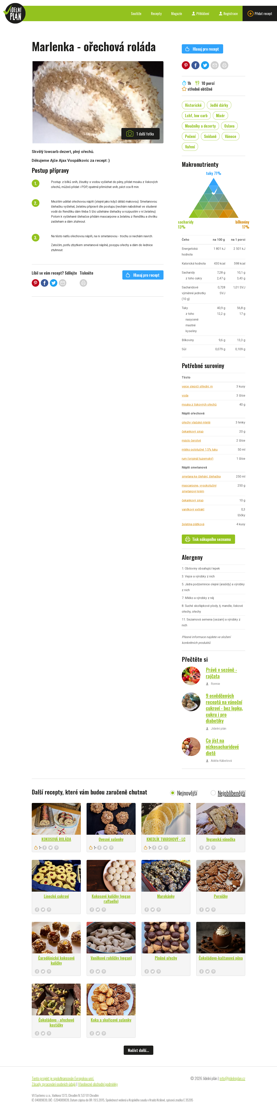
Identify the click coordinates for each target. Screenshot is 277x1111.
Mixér (220, 115)
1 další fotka (140, 133)
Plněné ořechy (166, 958)
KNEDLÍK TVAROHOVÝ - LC (166, 839)
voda (185, 395)
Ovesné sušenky (111, 839)
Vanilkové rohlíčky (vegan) (111, 958)
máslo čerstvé (191, 440)
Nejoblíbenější (231, 793)
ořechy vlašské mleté (196, 422)
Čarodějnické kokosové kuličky (56, 960)
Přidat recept (259, 13)
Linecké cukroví (56, 896)
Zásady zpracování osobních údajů (54, 1084)
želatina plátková (193, 524)
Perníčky (221, 896)
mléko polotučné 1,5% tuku (200, 449)
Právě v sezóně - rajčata (221, 672)
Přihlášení (200, 13)
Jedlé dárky (219, 105)
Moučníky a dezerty (200, 126)
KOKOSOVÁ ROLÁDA (56, 839)
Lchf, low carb (196, 115)
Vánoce (230, 136)
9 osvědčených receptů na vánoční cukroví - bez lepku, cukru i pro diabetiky (224, 708)
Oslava (229, 126)
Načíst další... (138, 1050)
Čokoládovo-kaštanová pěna (221, 958)
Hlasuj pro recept (142, 275)
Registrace (228, 13)
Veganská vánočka (220, 839)
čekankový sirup (193, 431)
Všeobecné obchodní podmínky (98, 1084)
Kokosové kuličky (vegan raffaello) (111, 898)
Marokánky (166, 896)
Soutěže (136, 13)
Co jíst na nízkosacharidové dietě (222, 746)
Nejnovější (187, 793)
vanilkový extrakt (193, 509)
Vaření (190, 147)
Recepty (156, 13)
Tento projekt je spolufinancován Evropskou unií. (63, 1078)
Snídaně (210, 136)
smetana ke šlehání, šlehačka (201, 476)
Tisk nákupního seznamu (208, 539)
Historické (193, 105)
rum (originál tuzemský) (197, 458)
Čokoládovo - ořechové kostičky (56, 1022)
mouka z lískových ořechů (199, 404)
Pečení (190, 136)
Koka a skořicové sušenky (111, 1020)
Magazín (176, 13)
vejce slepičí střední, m (197, 386)
